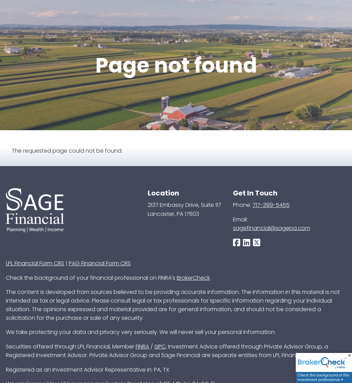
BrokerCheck (193, 278)
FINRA (142, 347)
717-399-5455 (271, 205)
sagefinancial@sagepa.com (271, 228)
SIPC (160, 347)
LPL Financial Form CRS (35, 263)
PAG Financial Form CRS (100, 263)
